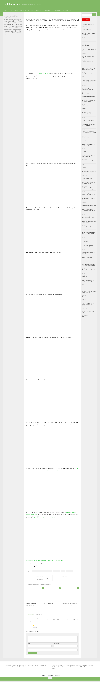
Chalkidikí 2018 (29, 14)
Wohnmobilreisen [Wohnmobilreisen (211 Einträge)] (17, 33)
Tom (29, 23)
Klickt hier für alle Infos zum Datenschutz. (27, 668)
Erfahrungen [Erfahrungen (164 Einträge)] (7, 17)
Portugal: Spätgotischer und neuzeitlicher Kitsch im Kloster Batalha (50, 605)
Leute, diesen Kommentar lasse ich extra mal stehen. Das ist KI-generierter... (88, 107)
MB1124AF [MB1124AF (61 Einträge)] (20, 21)
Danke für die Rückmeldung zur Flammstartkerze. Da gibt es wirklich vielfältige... (89, 252)
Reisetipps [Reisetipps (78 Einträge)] (17, 26)
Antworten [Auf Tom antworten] (35, 629)
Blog (70, 10)
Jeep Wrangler (30, 10)
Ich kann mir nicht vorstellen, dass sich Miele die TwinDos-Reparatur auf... (88, 126)
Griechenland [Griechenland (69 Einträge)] (6, 19)
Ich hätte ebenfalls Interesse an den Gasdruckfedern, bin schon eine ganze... (89, 233)
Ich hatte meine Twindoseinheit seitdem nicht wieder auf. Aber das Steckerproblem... (88, 240)
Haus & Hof (65, 10)
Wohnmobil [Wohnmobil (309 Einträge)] (17, 31)
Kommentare (31, 616)
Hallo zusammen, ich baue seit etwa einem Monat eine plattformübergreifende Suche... (88, 88)
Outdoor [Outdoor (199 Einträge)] (14, 23)
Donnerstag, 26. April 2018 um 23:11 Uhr (43, 625)
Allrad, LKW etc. (58, 10)
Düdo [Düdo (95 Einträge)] (17, 16)
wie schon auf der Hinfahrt (44, 73)
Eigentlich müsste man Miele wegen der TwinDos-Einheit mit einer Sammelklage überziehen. (89, 81)
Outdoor (6, 10)
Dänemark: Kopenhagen (31, 603)
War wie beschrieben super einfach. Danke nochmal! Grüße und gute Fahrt (88, 56)
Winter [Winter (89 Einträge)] (11, 31)
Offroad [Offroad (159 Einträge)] (10, 23)
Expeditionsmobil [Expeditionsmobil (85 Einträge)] (14, 17)
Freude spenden (86, 19)
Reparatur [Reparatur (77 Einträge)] (21, 26)
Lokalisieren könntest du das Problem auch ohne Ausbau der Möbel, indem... (88, 63)
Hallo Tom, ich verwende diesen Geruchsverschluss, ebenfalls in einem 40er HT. (88, 298)
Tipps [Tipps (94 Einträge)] (18, 27)
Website (29, 649)
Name (29, 645)
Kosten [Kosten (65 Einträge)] (13, 19)
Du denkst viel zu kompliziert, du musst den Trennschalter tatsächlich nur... (89, 132)
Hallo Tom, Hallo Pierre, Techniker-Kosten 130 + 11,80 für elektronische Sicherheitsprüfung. (88, 95)
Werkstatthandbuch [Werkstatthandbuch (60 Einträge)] (7, 31)
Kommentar (30, 636)
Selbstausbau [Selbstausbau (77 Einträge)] (6, 27)
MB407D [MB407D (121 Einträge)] (6, 21)
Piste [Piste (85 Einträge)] (21, 22)
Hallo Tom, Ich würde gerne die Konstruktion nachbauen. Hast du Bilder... (88, 210)
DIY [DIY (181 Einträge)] (15, 16)
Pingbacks (39, 616)
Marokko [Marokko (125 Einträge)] (19, 19)
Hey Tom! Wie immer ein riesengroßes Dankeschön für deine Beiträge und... (88, 114)
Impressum (57, 676)
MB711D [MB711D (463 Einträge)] (15, 21)
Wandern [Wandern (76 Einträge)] (8, 29)
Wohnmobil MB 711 (39, 10)
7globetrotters (12, 4)
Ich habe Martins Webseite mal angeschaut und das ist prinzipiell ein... (88, 75)
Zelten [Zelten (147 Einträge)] (5, 34)
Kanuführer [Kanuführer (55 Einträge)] (10, 19)
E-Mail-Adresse (56, 645)
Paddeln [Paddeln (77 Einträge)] (18, 22)
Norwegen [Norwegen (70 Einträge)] (6, 22)
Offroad (11, 10)
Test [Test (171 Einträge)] (15, 28)
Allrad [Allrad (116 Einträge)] (7, 16)
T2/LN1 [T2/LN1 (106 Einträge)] (10, 27)
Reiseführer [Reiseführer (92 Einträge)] (19, 24)
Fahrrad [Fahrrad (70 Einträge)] (18, 17)
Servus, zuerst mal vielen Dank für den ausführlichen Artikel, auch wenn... (88, 311)
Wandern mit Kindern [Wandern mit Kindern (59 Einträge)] (13, 29)
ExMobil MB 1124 (48, 10)
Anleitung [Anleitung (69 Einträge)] (10, 16)
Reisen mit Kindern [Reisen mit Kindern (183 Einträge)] (9, 26)
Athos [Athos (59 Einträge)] (13, 16)
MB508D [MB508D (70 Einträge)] (10, 21)
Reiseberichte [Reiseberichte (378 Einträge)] (12, 24)
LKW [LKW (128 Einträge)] (16, 19)
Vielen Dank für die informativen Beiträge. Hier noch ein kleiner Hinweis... (88, 304)
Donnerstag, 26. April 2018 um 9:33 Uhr (41, 619)
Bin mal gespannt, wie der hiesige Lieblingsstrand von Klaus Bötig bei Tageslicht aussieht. (46, 560)
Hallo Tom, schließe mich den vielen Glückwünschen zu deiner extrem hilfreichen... (88, 139)
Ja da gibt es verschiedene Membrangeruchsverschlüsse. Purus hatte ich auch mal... (89, 259)
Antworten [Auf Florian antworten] (32, 623)
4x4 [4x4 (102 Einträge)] (5, 16)
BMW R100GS (23, 10)
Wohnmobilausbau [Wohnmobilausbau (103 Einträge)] (8, 32)
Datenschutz (50, 676)
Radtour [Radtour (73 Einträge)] (5, 24)
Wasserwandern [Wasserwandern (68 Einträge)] (18, 29)
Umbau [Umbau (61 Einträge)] (5, 29)
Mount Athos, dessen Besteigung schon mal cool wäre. (47, 517)
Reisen (16, 10)
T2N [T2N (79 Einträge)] (13, 27)
